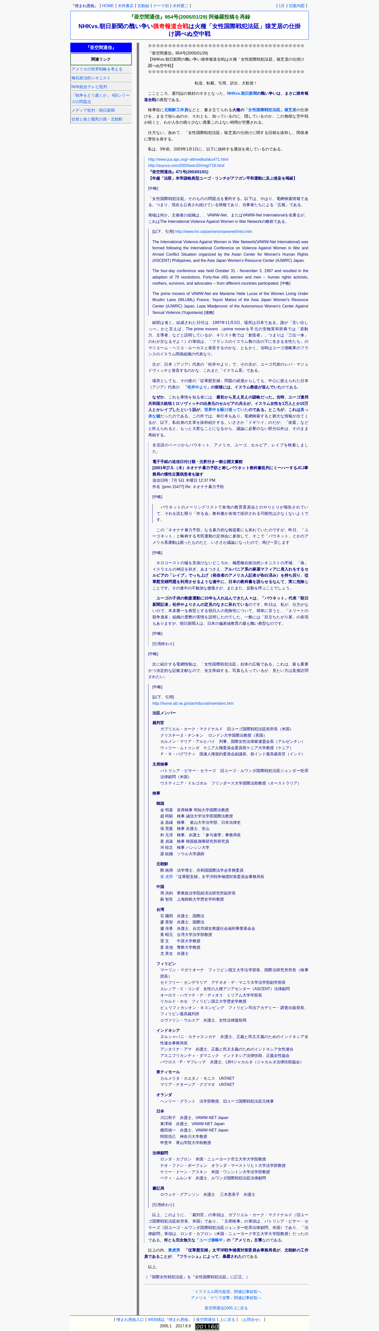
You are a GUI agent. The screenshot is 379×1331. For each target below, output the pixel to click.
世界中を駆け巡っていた (226, 410)
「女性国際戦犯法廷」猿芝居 (270, 110)
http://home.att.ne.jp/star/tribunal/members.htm (193, 703)
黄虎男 (174, 1250)
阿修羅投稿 (221, 17)
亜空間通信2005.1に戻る (226, 1308)
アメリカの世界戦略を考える (97, 69)
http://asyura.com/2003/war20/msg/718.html (186, 165)
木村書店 (126, 6)
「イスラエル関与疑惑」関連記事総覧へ (226, 1292)
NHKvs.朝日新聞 (242, 93)
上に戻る (227, 1320)
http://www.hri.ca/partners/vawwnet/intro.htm (213, 231)
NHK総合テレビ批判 (89, 87)
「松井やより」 (197, 387)
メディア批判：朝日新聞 (93, 110)
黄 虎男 (166, 877)
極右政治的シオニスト (91, 78)
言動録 (143, 6)
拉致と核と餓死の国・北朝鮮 (97, 119)
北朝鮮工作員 (176, 110)
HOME (108, 6)
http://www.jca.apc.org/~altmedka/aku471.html (188, 159)
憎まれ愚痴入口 (130, 1320)
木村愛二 (180, 6)
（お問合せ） (251, 1320)
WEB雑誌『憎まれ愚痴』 (170, 1320)
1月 (282, 6)
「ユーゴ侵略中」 (211, 1240)
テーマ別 (161, 6)
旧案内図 (297, 6)
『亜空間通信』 (147, 17)
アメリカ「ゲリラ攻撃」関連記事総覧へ (226, 1298)
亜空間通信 (206, 1320)
